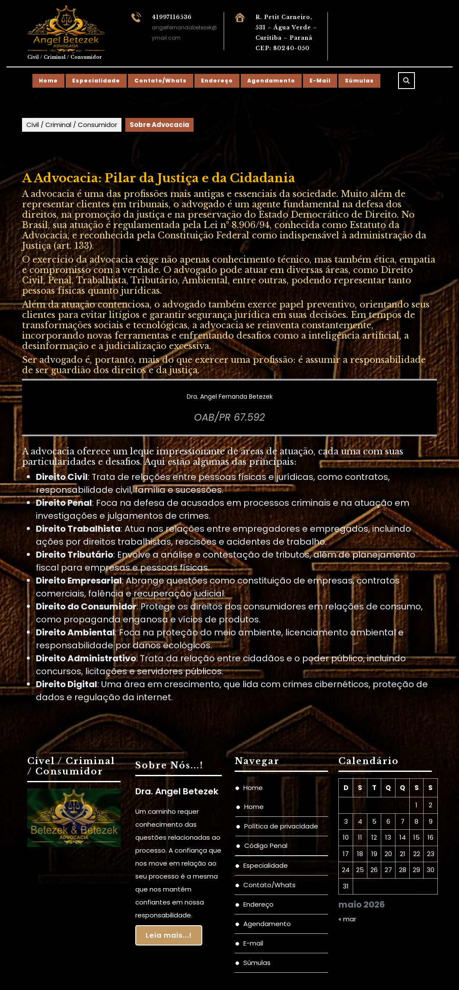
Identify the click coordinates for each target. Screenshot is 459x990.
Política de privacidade (281, 826)
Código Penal (265, 845)
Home (48, 80)
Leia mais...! (169, 935)
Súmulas (359, 80)
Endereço (217, 80)
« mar (347, 918)
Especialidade (96, 80)
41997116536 (172, 17)
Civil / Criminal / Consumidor (64, 57)
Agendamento (271, 80)
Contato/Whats (160, 80)
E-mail (320, 80)
